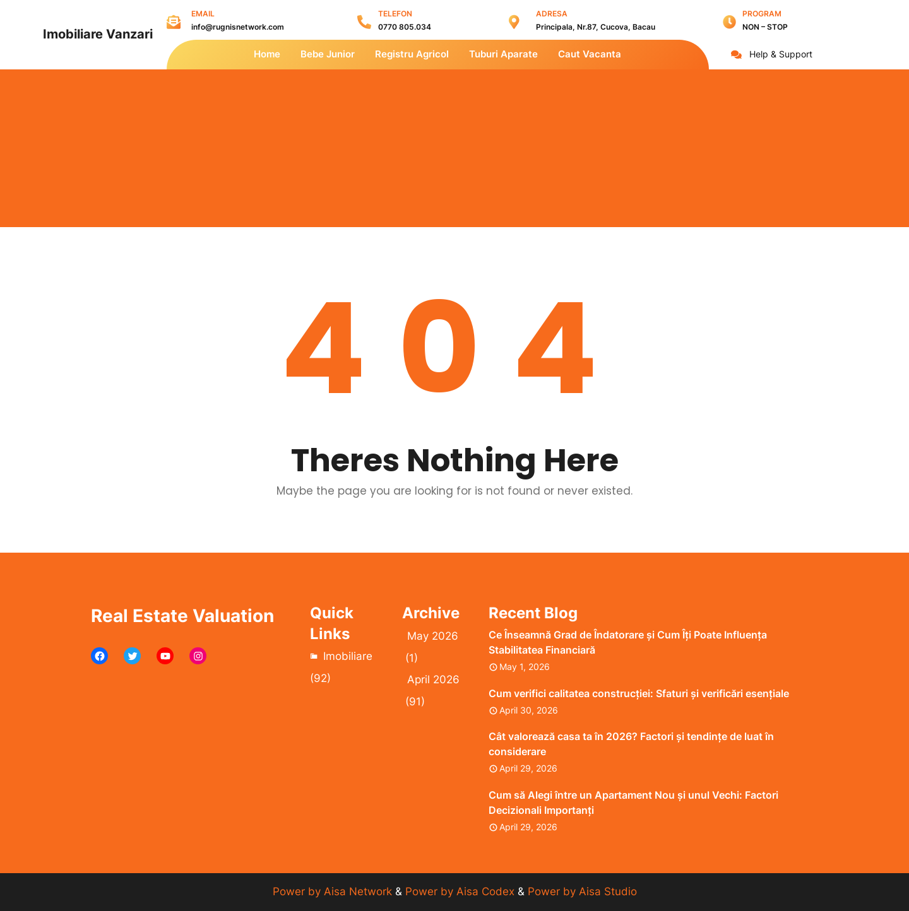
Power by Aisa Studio (582, 891)
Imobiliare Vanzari (98, 34)
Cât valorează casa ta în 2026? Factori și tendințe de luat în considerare (631, 744)
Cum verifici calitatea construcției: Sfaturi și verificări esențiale (639, 693)
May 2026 (432, 636)
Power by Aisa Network (334, 891)
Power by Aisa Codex (461, 891)
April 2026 (433, 679)
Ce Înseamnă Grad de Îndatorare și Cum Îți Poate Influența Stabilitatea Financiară (628, 642)
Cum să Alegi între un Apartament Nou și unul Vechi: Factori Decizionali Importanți (633, 802)
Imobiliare (347, 656)
